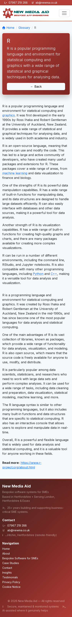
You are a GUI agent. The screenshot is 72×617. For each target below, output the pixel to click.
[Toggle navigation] (64, 13)
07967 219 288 (18, 2)
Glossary (24, 28)
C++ (54, 274)
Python (38, 274)
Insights (7, 572)
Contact (7, 567)
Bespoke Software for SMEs (20, 558)
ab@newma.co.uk (46, 2)
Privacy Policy (11, 582)
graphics (8, 115)
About (6, 553)
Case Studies (10, 563)
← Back (36, 86)
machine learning (14, 173)
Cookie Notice (11, 586)
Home (10, 28)
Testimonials (10, 577)
